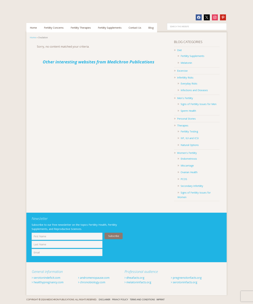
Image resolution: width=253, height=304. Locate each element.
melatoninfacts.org (138, 282)
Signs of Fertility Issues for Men (198, 104)
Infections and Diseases (194, 90)
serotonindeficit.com (46, 278)
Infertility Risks (185, 77)
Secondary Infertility (192, 186)
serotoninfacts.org (184, 282)
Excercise (182, 70)
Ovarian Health (189, 172)
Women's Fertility (187, 153)
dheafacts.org (134, 278)
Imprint (161, 299)
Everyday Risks (189, 83)
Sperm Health (188, 110)
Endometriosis (189, 158)
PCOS (184, 179)
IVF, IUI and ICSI (190, 138)
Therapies (182, 125)
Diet (179, 50)
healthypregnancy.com (47, 282)
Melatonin (186, 62)
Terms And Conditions (142, 299)
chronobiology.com (91, 282)
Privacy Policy (120, 299)
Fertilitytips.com (49, 9)
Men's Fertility (185, 98)
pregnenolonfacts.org (186, 278)
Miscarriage (187, 165)
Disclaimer (104, 299)
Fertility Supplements (192, 56)
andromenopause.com (93, 278)
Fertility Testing (189, 131)
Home (33, 37)
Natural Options (190, 145)
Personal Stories (186, 118)
